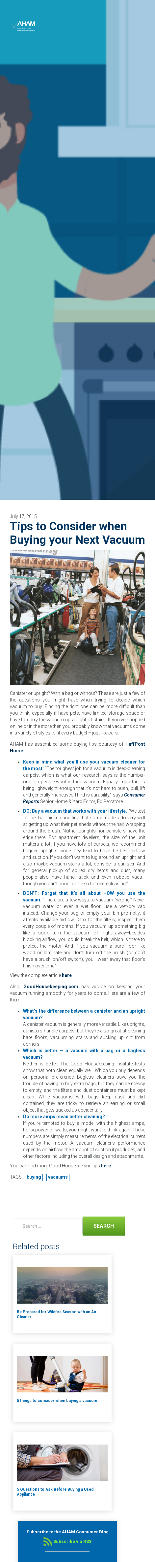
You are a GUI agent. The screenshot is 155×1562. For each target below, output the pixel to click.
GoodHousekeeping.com (50, 986)
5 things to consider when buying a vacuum (57, 1400)
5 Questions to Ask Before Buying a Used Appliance (55, 1492)
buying (34, 1177)
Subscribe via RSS (67, 1541)
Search (98, 1225)
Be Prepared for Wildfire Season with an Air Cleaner (56, 1314)
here (67, 975)
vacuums (58, 1177)
